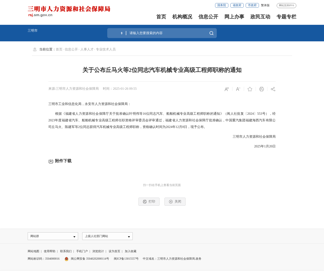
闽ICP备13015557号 (126, 259)
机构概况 (182, 16)
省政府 (237, 5)
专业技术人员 (106, 49)
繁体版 (265, 5)
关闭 (175, 201)
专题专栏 (286, 16)
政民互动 (260, 16)
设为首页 (114, 252)
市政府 (252, 5)
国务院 (221, 5)
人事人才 (87, 49)
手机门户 (82, 252)
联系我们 (66, 252)
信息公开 (208, 16)
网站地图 (33, 252)
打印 (149, 201)
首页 (161, 16)
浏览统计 (98, 252)
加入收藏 (130, 252)
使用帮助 (49, 252)
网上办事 (234, 16)
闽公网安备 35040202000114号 (86, 259)
